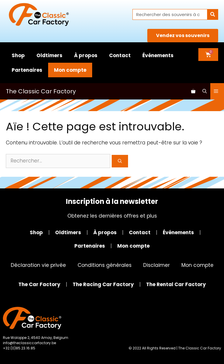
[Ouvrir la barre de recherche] (204, 91)
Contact (120, 55)
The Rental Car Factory (176, 284)
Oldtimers (49, 55)
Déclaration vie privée (38, 265)
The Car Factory (39, 284)
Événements (158, 55)
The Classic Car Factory (41, 91)
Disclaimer (156, 265)
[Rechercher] (212, 14)
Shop (18, 55)
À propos (85, 55)
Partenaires (27, 70)
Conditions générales (105, 265)
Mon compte (70, 70)
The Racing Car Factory (103, 284)
